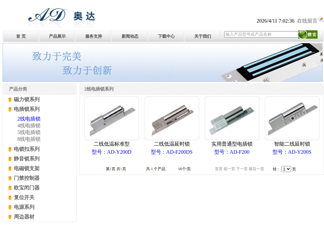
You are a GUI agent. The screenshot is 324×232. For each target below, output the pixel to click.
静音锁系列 (26, 158)
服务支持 (93, 36)
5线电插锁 (29, 132)
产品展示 (57, 36)
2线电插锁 (29, 118)
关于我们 (202, 36)
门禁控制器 (26, 178)
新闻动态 (130, 36)
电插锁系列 (26, 109)
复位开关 (23, 197)
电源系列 (23, 207)
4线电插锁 (29, 125)
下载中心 (166, 36)
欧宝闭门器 (26, 187)
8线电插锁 (29, 139)
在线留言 (310, 21)
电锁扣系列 (26, 149)
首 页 (20, 36)
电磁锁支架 (26, 168)
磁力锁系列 (26, 99)
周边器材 (23, 216)
